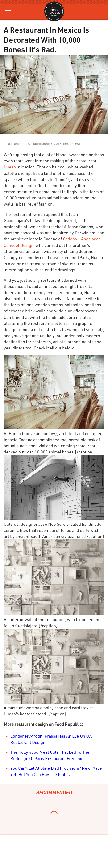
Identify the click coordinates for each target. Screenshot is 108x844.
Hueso (10, 166)
